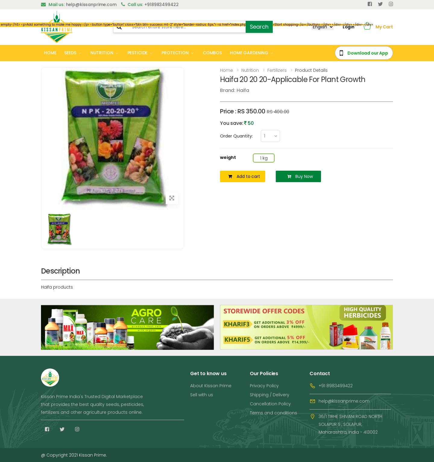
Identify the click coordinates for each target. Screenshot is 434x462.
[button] (367, 27)
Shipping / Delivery (269, 395)
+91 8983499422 (336, 386)
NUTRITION (101, 53)
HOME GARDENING (249, 53)
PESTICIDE (137, 53)
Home (226, 70)
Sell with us (201, 395)
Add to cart (244, 176)
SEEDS (70, 53)
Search (259, 26)
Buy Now (300, 176)
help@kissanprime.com (344, 401)
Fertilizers (277, 70)
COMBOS (212, 53)
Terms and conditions (273, 413)
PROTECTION (175, 53)
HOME (50, 53)
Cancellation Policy (270, 404)
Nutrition (250, 70)
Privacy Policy (264, 386)
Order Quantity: (236, 136)
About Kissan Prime (210, 386)
